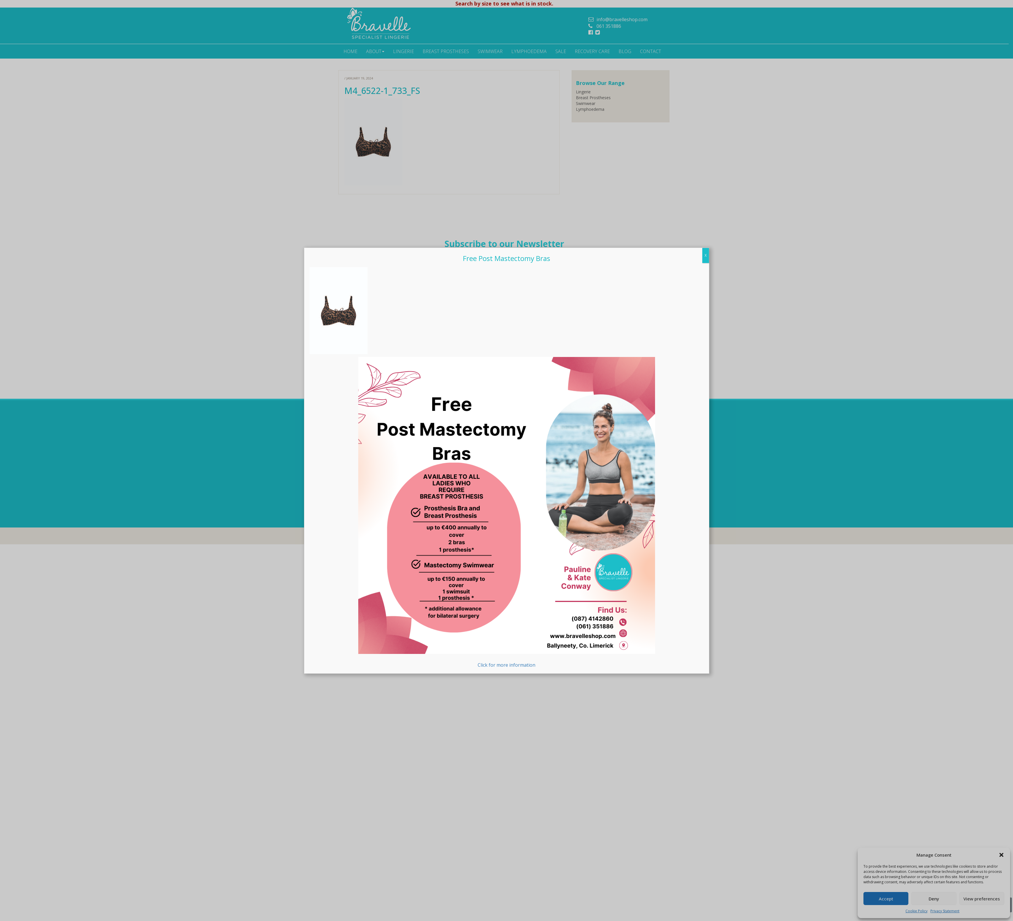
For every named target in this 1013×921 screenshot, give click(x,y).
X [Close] (706, 255)
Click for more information (506, 512)
